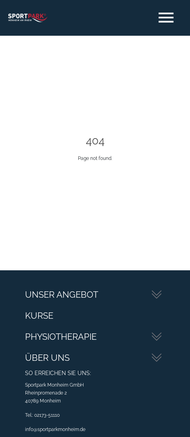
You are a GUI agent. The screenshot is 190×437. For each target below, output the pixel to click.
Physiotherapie (61, 336)
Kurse (39, 315)
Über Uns (47, 357)
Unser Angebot (61, 294)
